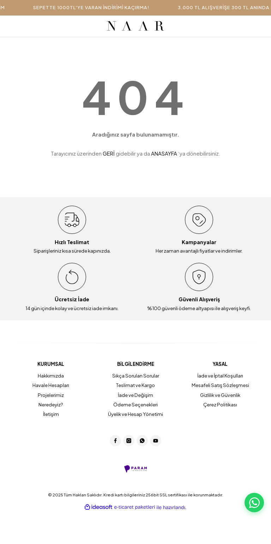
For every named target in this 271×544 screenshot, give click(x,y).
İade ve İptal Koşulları (220, 376)
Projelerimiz (51, 395)
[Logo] (135, 26)
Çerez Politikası (220, 404)
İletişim (51, 414)
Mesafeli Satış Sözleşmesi (220, 385)
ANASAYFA (164, 153)
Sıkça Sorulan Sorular (135, 376)
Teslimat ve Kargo (135, 385)
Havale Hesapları (50, 385)
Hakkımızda (51, 376)
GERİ (109, 153)
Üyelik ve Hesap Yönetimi (135, 414)
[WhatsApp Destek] (254, 502)
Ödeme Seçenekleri (135, 404)
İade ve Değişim (135, 395)
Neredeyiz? (50, 404)
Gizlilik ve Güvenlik (220, 395)
